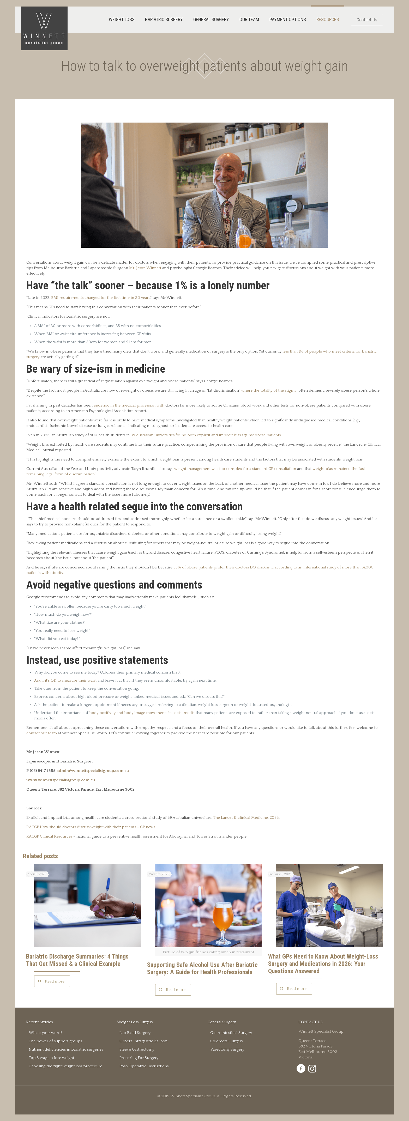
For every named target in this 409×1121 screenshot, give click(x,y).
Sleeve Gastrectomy (136, 1049)
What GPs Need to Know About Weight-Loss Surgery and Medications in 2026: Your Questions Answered (323, 964)
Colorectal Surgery (226, 1041)
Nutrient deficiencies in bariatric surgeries (66, 1049)
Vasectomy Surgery (227, 1049)
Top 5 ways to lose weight (51, 1058)
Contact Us (367, 19)
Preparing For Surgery (138, 1058)
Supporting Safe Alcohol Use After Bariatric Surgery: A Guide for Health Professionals (202, 968)
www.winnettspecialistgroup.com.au (60, 780)
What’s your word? (45, 1033)
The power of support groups (55, 1041)
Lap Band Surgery (135, 1033)
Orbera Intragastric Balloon (143, 1041)
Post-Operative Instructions (144, 1066)
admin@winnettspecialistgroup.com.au (93, 770)
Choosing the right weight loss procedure (65, 1066)
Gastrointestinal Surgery (231, 1033)
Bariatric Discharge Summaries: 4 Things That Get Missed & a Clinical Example (77, 960)
